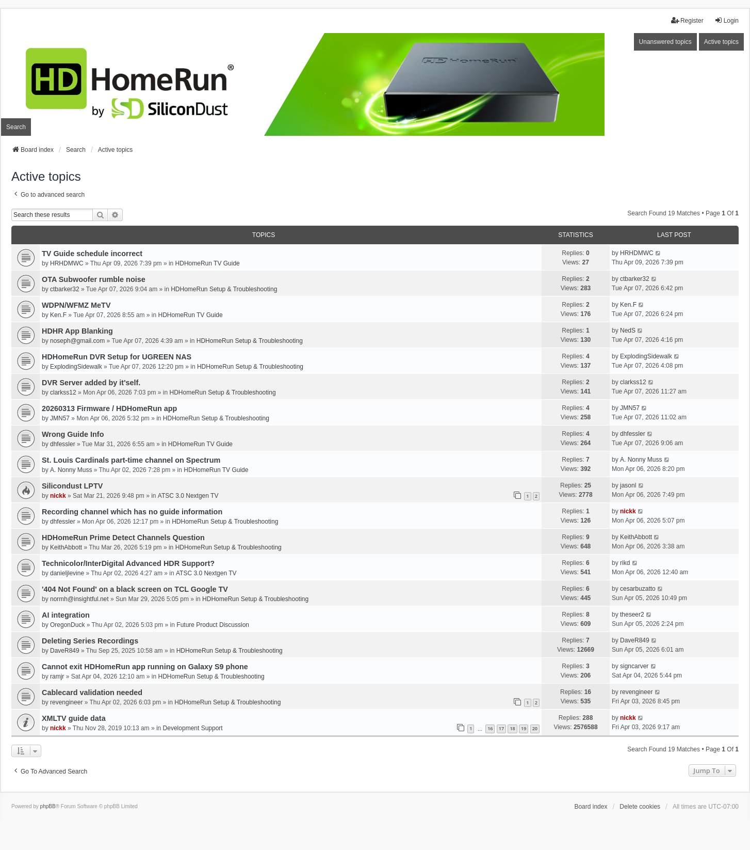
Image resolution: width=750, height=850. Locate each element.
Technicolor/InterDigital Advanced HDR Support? (128, 563)
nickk (58, 495)
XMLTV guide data (74, 718)
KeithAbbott (66, 547)
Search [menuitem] (16, 127)
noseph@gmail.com (77, 340)
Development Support (193, 728)
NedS (627, 330)
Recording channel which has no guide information (132, 512)
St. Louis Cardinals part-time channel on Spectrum (131, 460)
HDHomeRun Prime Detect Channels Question (123, 537)
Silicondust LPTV (72, 486)
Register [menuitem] (687, 20)
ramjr (57, 676)
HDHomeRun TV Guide (207, 263)
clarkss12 (63, 392)
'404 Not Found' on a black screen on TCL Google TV (135, 589)
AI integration (66, 615)
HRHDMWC (67, 263)
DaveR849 (64, 650)
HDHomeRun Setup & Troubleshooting (224, 289)
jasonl (628, 485)
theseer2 (632, 614)
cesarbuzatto (638, 588)
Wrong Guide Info (73, 434)
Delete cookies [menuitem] (639, 806)
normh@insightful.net (79, 599)
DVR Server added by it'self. (91, 383)
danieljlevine (67, 573)
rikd (625, 562)
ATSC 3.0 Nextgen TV (188, 495)
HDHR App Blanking (77, 331)
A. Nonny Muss (71, 470)
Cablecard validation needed (92, 692)
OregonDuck (67, 624)
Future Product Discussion (212, 624)
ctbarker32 (64, 289)
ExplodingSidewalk (76, 366)
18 (512, 728)
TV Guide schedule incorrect (92, 253)
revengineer (66, 702)
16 (490, 728)
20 (534, 728)
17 (501, 728)
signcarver (634, 666)
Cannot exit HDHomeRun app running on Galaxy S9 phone (145, 667)
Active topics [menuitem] (721, 41)
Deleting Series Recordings (90, 641)
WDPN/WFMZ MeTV (76, 305)
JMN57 (60, 418)
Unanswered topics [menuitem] (665, 41)
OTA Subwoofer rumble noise (93, 279)
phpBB (48, 806)
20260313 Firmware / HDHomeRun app (109, 408)
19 (523, 728)
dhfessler (62, 444)
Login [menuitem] (726, 20)
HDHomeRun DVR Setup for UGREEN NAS (116, 357)
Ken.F (58, 315)
